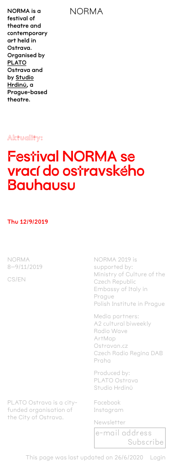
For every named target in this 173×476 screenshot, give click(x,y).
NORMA (86, 12)
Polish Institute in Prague (129, 304)
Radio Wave (111, 331)
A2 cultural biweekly (123, 324)
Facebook (107, 402)
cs (11, 279)
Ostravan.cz (111, 346)
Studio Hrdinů (113, 388)
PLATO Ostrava (116, 380)
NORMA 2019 (112, 259)
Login (158, 457)
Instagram (109, 410)
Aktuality (24, 138)
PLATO (16, 63)
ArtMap (105, 338)
